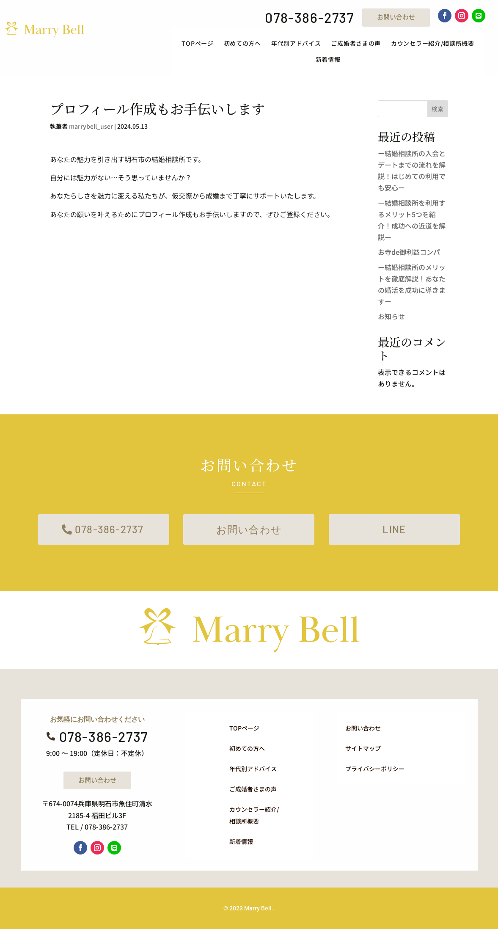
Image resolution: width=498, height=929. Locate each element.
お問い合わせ (396, 17)
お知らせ (391, 316)
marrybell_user (91, 126)
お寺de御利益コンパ (409, 252)
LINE (394, 529)
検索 (437, 109)
